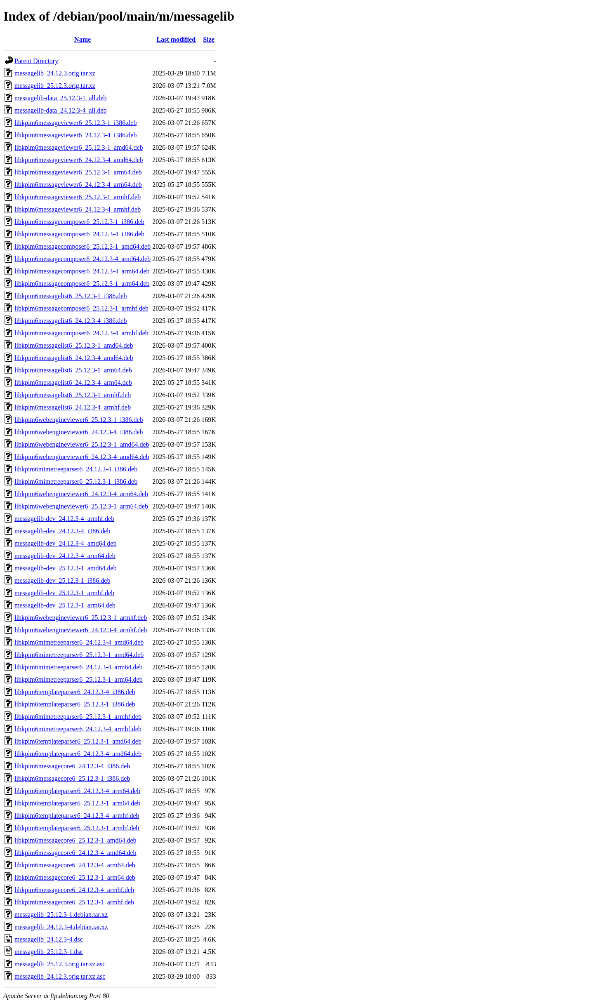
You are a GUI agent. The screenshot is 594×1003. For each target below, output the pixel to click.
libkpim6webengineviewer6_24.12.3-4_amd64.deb (81, 456)
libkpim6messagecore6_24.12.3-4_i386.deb (72, 766)
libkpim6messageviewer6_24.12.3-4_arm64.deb (78, 184)
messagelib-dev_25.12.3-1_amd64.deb (65, 568)
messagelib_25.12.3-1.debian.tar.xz (61, 914)
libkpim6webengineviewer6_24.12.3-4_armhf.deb (80, 629)
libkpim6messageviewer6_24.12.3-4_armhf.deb (77, 209)
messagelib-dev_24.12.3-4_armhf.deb (64, 518)
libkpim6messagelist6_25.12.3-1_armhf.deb (72, 394)
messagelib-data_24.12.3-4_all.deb (60, 110)
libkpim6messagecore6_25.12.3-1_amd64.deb (75, 840)
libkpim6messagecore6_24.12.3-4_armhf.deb (74, 889)
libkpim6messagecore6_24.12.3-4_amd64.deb (75, 852)
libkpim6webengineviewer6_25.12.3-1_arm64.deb (81, 506)
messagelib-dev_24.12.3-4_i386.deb (62, 530)
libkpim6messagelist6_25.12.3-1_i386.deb (70, 295)
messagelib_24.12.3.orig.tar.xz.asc (59, 976)
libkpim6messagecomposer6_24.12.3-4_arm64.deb (82, 271)
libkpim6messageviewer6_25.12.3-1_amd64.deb (78, 147)
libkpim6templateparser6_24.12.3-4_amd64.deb (77, 753)
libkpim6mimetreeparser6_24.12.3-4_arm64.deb (78, 667)
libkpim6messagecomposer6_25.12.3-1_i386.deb (79, 221)
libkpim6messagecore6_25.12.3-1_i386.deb (72, 778)
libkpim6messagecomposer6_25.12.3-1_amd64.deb (82, 246)
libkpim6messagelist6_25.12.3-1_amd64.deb (73, 345)
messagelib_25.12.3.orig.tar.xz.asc (59, 964)
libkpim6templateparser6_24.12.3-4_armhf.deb (76, 815)
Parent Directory (36, 60)
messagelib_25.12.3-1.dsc (48, 951)
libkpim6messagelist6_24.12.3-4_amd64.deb (73, 357)
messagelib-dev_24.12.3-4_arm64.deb (65, 555)
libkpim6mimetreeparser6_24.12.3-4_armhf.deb (77, 728)
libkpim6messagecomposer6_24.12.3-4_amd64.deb (82, 258)
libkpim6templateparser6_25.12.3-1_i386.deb (74, 704)
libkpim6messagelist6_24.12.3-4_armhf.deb (72, 407)
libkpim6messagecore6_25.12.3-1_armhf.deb (74, 902)
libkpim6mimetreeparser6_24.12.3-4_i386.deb (75, 469)
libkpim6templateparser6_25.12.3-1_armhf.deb (76, 827)
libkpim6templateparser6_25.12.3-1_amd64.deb (77, 741)
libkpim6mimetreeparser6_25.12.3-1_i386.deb (75, 481)
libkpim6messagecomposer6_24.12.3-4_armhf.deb (81, 333)
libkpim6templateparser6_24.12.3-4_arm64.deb (77, 790)
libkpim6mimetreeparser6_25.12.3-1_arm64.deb (78, 679)
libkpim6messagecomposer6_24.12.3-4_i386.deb (79, 234)
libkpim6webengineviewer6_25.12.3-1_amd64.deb (81, 444)
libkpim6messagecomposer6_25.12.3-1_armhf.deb (81, 308)
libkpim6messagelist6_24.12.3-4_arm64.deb (73, 382)
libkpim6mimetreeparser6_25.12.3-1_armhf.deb (77, 716)
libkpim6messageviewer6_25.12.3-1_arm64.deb (78, 172)
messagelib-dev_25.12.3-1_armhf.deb (64, 592)
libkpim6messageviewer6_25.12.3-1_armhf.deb (77, 196)
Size (208, 39)
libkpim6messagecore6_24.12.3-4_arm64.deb (74, 865)
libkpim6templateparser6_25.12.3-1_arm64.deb (77, 803)
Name (82, 39)
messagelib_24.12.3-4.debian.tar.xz (61, 926)
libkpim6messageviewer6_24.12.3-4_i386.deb (75, 135)
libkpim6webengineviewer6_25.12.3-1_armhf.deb (80, 617)
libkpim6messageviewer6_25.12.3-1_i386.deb (75, 122)
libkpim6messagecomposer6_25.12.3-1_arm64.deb (82, 283)
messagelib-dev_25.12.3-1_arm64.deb (65, 605)
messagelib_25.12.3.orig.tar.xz (54, 85)
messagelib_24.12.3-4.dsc (48, 939)
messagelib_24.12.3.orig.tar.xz (54, 73)
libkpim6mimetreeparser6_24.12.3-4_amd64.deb (79, 642)
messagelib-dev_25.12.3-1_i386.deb (62, 580)
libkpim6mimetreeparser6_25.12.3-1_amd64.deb (79, 654)
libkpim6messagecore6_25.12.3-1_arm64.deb (74, 877)
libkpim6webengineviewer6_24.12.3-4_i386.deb (78, 432)
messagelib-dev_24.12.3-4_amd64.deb (65, 543)
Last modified (176, 39)
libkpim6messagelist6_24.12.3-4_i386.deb (70, 320)
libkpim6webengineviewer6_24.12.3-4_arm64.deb (81, 493)
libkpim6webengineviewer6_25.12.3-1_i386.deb (78, 419)
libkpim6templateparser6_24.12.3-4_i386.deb (74, 691)
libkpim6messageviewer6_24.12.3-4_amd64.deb (78, 159)
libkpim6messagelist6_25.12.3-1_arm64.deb (73, 370)
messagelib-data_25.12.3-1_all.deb (60, 97)
